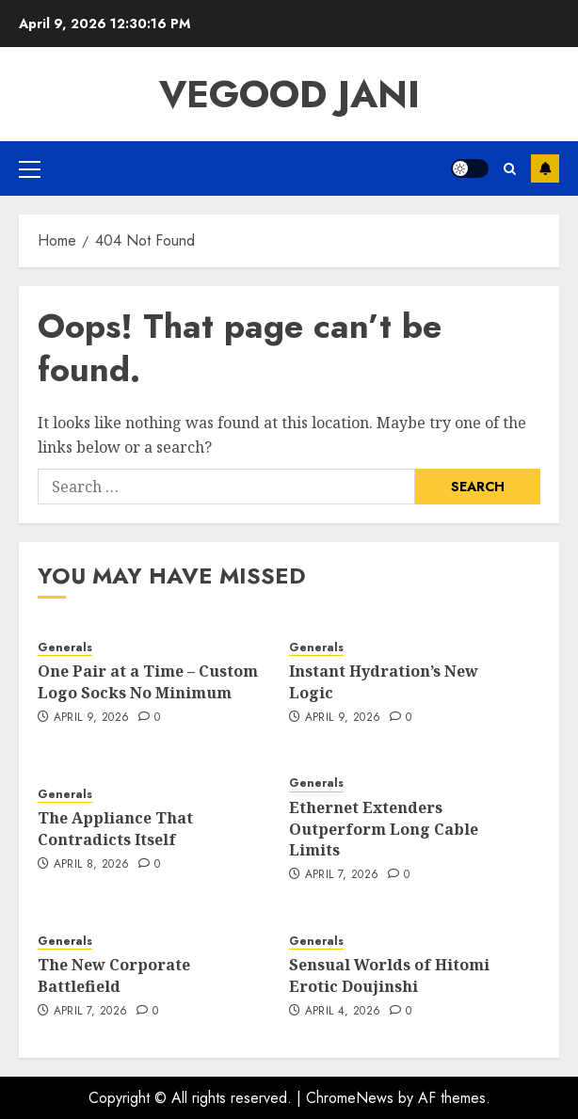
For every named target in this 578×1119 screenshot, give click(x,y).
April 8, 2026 (92, 864)
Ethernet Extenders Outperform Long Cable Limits (383, 828)
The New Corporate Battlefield (114, 975)
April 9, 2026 (92, 718)
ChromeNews (349, 1098)
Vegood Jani (289, 94)
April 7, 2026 (342, 875)
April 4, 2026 (343, 1011)
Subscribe (545, 168)
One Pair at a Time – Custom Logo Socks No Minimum (148, 681)
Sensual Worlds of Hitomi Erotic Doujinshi (389, 975)
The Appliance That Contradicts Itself (115, 828)
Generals (65, 648)
